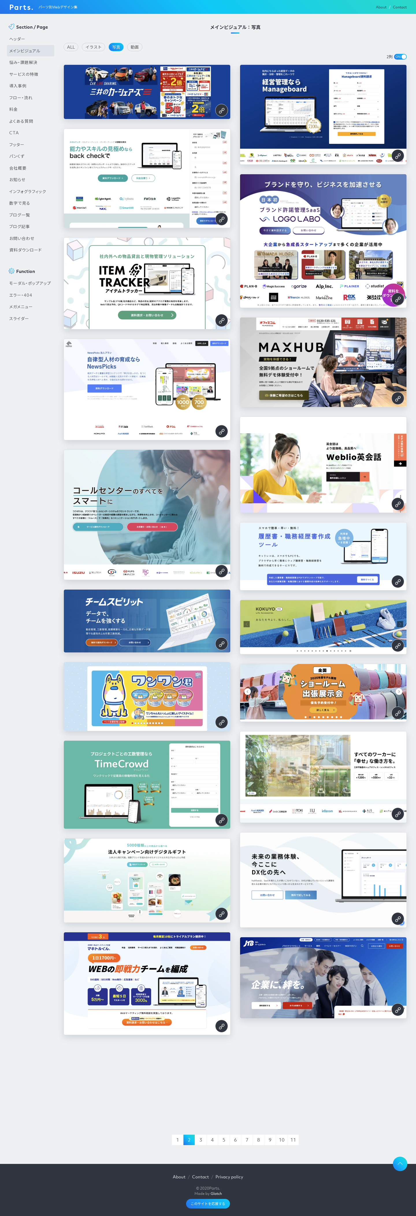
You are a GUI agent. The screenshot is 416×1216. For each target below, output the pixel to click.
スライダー (19, 318)
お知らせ (17, 179)
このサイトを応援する (208, 1203)
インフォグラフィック (27, 191)
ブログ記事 (19, 226)
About (381, 7)
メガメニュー (21, 306)
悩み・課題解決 (23, 62)
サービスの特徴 (23, 74)
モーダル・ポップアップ (30, 283)
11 (293, 1140)
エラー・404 (20, 295)
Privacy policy (229, 1177)
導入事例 (18, 86)
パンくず (17, 156)
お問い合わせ (21, 238)
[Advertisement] (30, 422)
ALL (71, 47)
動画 (135, 47)
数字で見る (19, 203)
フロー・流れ (21, 97)
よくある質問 (21, 121)
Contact (400, 7)
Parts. (21, 7)
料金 (13, 109)
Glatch (216, 1193)
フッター (17, 144)
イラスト (94, 47)
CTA (14, 132)
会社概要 (18, 168)
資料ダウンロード (25, 250)
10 (282, 1140)
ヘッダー (17, 39)
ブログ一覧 (19, 215)
